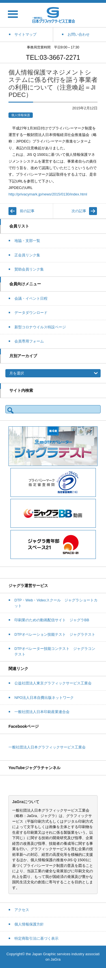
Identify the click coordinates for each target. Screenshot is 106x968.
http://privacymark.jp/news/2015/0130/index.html (47, 194)
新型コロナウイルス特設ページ (40, 327)
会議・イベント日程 (30, 298)
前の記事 (27, 211)
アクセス (21, 910)
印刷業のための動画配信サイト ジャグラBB (51, 620)
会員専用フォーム (29, 341)
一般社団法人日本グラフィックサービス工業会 (47, 747)
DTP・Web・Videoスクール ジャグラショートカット (56, 603)
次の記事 (79, 211)
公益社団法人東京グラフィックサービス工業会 (53, 683)
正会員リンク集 (27, 255)
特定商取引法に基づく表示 (36, 938)
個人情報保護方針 (29, 924)
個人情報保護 (20, 115)
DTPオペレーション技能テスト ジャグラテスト (54, 634)
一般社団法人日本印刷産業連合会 (42, 712)
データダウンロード (30, 312)
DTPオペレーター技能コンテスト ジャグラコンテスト (54, 651)
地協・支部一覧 (27, 241)
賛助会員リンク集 (29, 269)
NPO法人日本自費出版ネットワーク (44, 697)
